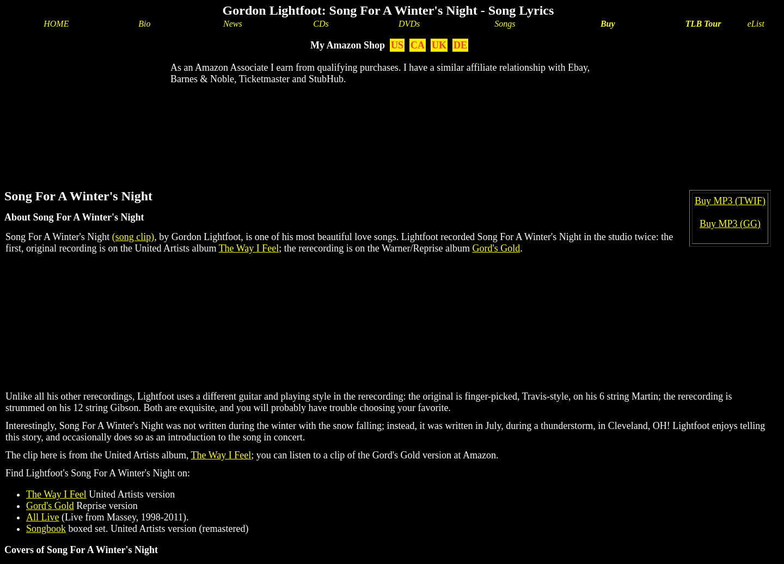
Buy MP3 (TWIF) (730, 200)
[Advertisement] (388, 128)
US (397, 45)
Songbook (46, 528)
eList (756, 23)
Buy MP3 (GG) (730, 223)
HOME (56, 23)
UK (439, 45)
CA (418, 45)
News (232, 23)
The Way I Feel (249, 248)
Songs (504, 23)
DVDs (409, 23)
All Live (42, 517)
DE (460, 45)
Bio (144, 23)
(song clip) (133, 236)
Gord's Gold (496, 248)
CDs (320, 23)
